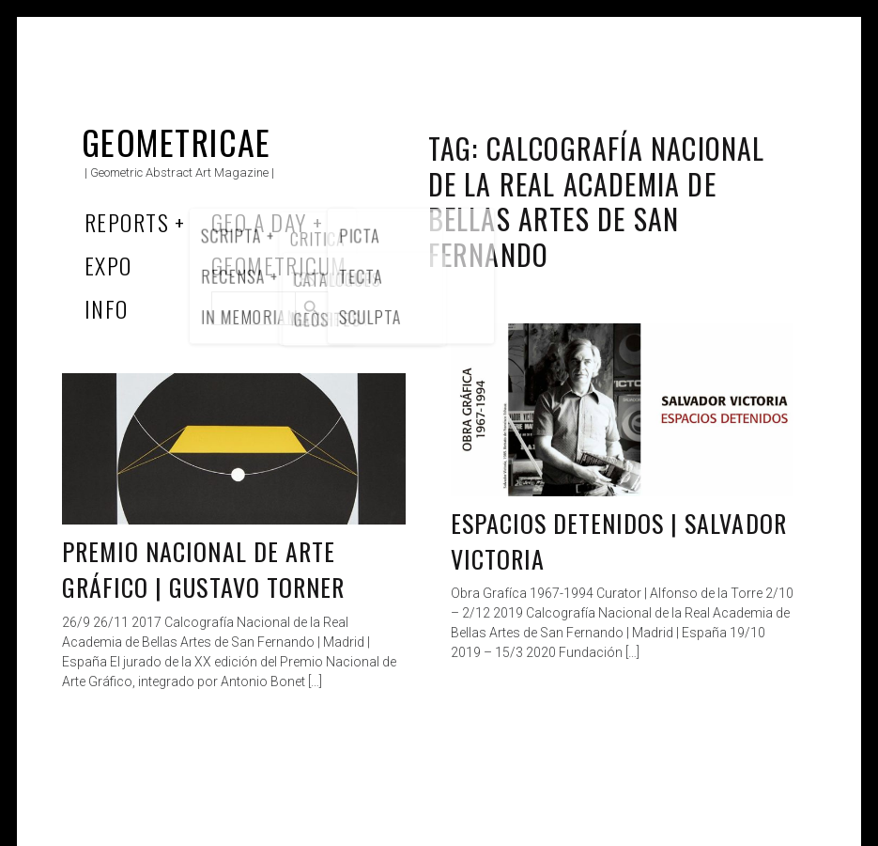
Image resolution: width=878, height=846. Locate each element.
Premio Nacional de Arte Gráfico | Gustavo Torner (203, 569)
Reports (127, 222)
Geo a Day (259, 222)
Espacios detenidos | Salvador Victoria (619, 541)
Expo (108, 265)
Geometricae (176, 141)
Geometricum (279, 265)
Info (107, 308)
